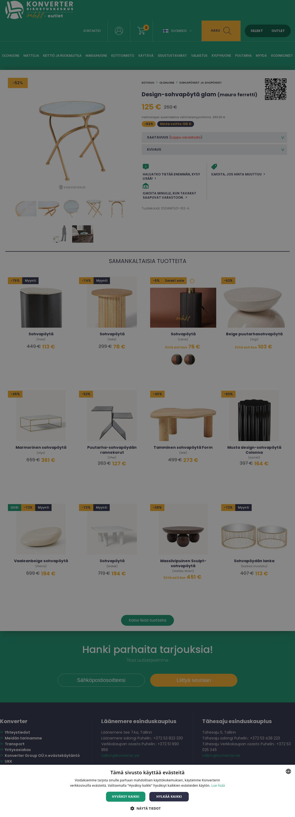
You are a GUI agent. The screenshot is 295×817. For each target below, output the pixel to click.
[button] (147, 808)
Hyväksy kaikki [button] (126, 796)
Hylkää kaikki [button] (169, 796)
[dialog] (147, 408)
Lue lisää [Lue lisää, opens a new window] (218, 785)
